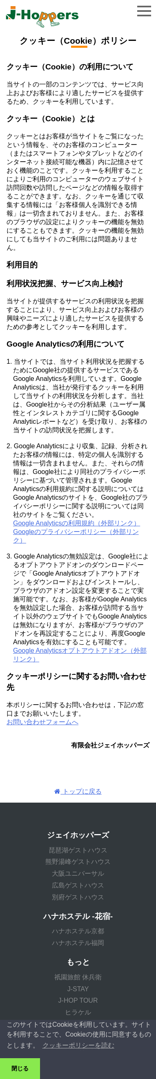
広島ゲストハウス (78, 885)
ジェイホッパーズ (78, 835)
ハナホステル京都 (78, 931)
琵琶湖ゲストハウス (78, 850)
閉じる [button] (20, 1068)
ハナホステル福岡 (78, 942)
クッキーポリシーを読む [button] (78, 1045)
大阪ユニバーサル (78, 873)
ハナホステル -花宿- (78, 916)
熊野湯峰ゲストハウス (78, 861)
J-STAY (78, 989)
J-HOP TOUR (78, 1000)
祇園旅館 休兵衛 (78, 977)
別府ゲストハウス (78, 897)
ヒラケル (78, 1012)
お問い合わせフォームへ (42, 722)
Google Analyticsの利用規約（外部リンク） (76, 523)
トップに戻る (77, 791)
